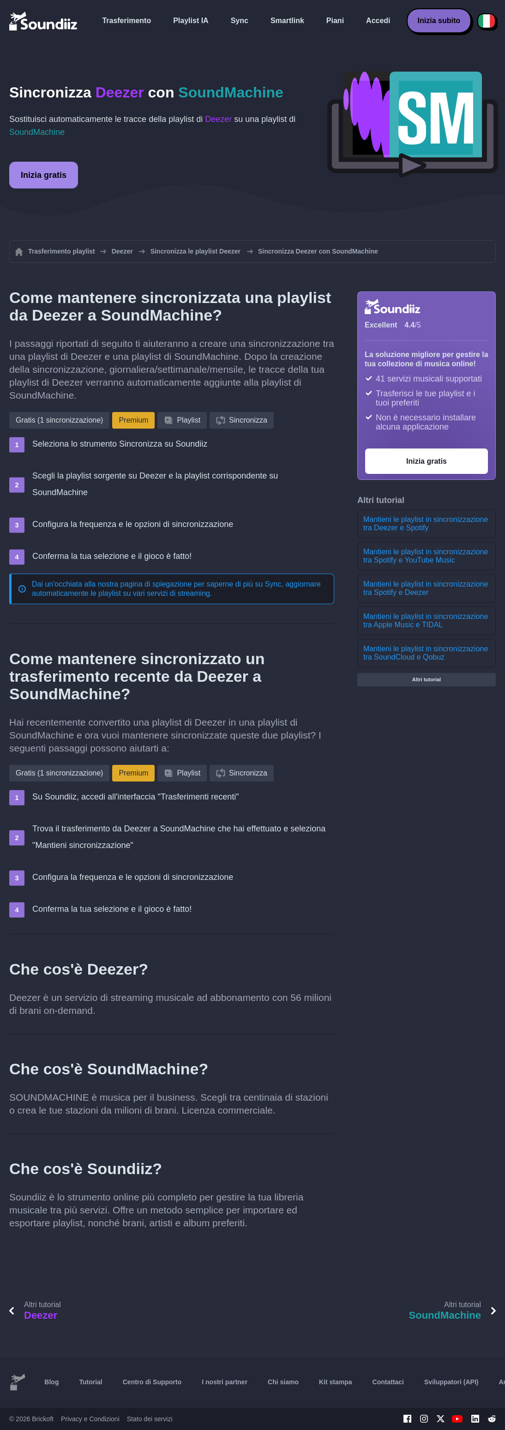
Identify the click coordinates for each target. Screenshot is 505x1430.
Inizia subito (439, 20)
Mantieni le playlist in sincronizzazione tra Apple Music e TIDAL (425, 620)
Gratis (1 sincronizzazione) (59, 420)
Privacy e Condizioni (90, 1419)
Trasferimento (126, 20)
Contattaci (388, 1382)
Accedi (378, 20)
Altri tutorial (426, 679)
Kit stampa (335, 1382)
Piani (335, 20)
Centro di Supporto (152, 1382)
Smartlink (287, 20)
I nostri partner (224, 1382)
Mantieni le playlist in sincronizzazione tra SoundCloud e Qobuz (425, 653)
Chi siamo (283, 1382)
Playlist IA (190, 20)
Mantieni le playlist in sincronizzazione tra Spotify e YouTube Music (425, 556)
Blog (51, 1382)
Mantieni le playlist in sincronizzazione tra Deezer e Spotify (425, 523)
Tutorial (90, 1382)
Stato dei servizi (150, 1419)
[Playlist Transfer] (43, 21)
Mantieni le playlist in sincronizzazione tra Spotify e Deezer (425, 588)
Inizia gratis (43, 175)
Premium (133, 420)
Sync (239, 20)
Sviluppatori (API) (451, 1382)
